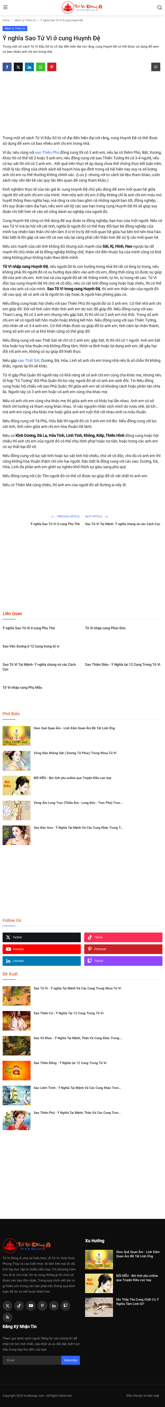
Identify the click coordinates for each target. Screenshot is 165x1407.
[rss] (7, 1317)
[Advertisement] (82, 103)
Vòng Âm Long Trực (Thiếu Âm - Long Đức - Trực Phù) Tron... (78, 803)
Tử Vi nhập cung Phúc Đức (105, 628)
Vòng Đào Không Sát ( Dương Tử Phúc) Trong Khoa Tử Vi (75, 753)
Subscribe (70, 1360)
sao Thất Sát (29, 360)
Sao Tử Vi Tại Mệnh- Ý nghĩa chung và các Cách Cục (122, 524)
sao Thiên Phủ (47, 152)
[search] (159, 7)
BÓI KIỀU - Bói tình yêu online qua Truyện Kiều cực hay (72, 778)
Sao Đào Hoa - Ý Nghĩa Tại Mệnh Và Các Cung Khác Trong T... (78, 828)
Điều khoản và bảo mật (142, 1396)
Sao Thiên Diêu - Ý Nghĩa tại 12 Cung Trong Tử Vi (122, 665)
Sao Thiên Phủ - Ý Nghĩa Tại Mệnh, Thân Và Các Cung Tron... (77, 1113)
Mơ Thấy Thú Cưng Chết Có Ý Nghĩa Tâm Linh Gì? (137, 1302)
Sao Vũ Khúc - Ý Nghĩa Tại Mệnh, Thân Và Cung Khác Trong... (78, 1038)
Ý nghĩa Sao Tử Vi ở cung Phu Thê (55, 524)
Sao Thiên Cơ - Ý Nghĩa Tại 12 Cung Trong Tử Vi (69, 1013)
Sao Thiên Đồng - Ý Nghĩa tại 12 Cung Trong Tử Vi (70, 1063)
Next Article (96, 516)
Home (6, 20)
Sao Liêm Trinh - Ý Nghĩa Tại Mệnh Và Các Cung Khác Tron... (77, 1088)
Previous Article (65, 516)
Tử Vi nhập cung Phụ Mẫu (22, 687)
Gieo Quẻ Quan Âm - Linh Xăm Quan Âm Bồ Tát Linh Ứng (74, 728)
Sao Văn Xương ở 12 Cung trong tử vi (31, 646)
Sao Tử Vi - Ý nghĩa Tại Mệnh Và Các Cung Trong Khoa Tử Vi (77, 988)
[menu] (5, 7)
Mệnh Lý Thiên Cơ (25, 20)
